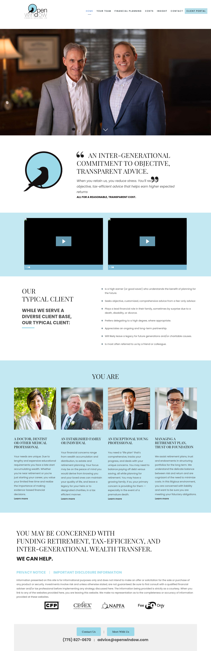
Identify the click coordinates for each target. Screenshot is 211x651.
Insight (162, 11)
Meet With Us (120, 631)
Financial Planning (128, 11)
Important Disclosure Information (87, 572)
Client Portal (196, 11)
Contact (177, 11)
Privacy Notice (31, 572)
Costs (149, 11)
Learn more (21, 498)
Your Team (104, 11)
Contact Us (89, 631)
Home (89, 11)
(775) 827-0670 (77, 639)
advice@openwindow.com (122, 639)
